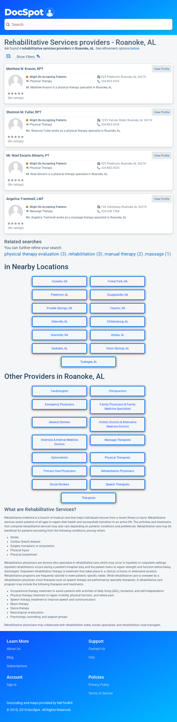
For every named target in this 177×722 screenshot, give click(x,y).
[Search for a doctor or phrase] (88, 24)
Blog (10, 657)
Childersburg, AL (117, 321)
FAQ (91, 657)
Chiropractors (117, 391)
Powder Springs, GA (59, 308)
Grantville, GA (59, 335)
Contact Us (96, 649)
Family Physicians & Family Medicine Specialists (118, 406)
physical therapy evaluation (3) (35, 254)
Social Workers (59, 484)
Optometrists (59, 457)
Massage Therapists (118, 440)
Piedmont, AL (59, 294)
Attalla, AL (117, 335)
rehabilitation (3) (85, 254)
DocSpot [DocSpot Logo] (28, 12)
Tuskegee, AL (88, 362)
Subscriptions (17, 666)
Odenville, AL (59, 321)
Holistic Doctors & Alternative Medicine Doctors (117, 424)
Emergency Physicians (59, 404)
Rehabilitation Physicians (117, 471)
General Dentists (59, 422)
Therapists (88, 498)
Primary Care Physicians (60, 471)
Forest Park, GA (118, 281)
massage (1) (158, 254)
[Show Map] (8, 56)
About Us (13, 649)
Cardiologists (59, 391)
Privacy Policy (98, 685)
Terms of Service (100, 693)
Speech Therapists (118, 484)
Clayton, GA (117, 308)
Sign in (12, 685)
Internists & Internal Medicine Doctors (59, 442)
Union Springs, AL (117, 348)
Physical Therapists (117, 457)
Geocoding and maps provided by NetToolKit (40, 703)
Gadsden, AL (60, 348)
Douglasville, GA (117, 294)
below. (135, 48)
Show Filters (28, 57)
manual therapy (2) (124, 254)
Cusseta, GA (59, 281)
